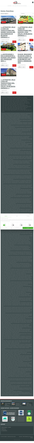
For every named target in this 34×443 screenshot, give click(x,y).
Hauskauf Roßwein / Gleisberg (28, 356)
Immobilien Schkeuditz (20, 361)
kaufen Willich (14, 385)
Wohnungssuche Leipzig (5, 172)
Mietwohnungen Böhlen (14, 122)
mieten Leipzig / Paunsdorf (29, 317)
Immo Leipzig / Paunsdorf (25, 314)
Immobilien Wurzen (11, 390)
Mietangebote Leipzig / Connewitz (12, 204)
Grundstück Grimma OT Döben (13, 141)
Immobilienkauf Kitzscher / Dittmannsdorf (10, 167)
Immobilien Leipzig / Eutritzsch (15, 212)
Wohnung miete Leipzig (20, 171)
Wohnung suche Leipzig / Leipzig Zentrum (7, 265)
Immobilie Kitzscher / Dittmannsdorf (10, 166)
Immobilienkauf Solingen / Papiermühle (21, 371)
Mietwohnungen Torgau (14, 382)
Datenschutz (31, 436)
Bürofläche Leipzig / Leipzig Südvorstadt (15, 256)
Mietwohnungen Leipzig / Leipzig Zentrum (25, 263)
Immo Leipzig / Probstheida (26, 324)
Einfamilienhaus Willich (10, 386)
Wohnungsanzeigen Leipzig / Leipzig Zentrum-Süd (8, 285)
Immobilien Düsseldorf (4, 134)
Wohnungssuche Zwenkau (18, 393)
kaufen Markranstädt (4, 352)
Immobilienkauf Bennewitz (10, 114)
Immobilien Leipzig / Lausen (5, 255)
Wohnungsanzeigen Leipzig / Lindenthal (15, 300)
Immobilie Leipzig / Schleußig (7, 332)
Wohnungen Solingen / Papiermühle (6, 369)
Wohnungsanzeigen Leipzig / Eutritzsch (15, 211)
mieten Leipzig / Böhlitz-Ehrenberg (22, 202)
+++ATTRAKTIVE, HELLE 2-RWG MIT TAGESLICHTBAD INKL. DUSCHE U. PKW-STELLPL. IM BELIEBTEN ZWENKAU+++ (25, 31)
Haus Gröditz (7, 149)
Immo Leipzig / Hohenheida (5, 235)
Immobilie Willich (18, 385)
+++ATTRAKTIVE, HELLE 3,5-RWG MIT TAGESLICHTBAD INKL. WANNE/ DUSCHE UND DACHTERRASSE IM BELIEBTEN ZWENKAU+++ (8, 32)
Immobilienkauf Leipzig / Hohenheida (6, 241)
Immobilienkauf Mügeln (4, 354)
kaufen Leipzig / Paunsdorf (22, 317)
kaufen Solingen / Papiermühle (24, 370)
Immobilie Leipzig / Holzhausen (12, 243)
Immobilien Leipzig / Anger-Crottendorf (11, 194)
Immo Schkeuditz (4, 359)
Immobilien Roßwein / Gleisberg (20, 356)
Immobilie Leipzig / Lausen (29, 254)
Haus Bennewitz (8, 113)
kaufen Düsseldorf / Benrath (23, 138)
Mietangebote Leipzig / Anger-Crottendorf (15, 189)
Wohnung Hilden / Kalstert (16, 153)
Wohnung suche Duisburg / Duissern (26, 129)
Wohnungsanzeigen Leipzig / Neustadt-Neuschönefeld (14, 310)
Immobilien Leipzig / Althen (21, 182)
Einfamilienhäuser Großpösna (24, 144)
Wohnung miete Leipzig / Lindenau (16, 294)
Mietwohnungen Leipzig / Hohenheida (22, 235)
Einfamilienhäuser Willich (16, 386)
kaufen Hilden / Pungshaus (15, 158)
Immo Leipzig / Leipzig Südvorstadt (6, 257)
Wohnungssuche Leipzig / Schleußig (6, 331)
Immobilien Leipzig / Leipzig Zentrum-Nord (21, 273)
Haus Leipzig (20, 172)
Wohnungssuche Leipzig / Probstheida (24, 325)
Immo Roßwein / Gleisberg (15, 355)
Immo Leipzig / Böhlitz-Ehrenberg (6, 198)
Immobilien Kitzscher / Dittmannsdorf (19, 166)
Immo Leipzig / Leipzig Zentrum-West (6, 287)
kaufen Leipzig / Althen (8, 182)
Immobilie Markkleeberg (16, 347)
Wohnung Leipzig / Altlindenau (24, 187)
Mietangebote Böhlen (8, 122)
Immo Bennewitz (4, 113)
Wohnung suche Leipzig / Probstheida (14, 325)
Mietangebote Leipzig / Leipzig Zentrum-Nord (16, 269)
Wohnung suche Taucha (27, 374)
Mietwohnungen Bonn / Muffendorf (20, 115)
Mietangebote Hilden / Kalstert (11, 151)
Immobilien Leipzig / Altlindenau (16, 188)
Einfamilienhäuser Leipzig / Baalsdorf (6, 197)
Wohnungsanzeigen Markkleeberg (21, 346)
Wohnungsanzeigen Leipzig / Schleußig (15, 331)
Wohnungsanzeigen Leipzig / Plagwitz (8, 322)
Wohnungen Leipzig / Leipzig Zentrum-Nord (22, 270)
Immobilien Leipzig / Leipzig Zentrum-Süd (18, 286)
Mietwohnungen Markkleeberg (5, 345)
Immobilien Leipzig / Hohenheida (17, 240)
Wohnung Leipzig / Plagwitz (16, 322)
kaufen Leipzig (28, 172)
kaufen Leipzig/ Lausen (8, 338)
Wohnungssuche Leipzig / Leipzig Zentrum (17, 265)
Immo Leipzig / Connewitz (5, 204)
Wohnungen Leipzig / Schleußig (8, 330)
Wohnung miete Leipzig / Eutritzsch (16, 210)
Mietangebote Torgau (8, 382)
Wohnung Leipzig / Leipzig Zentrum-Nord (21, 272)
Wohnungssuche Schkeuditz (19, 360)
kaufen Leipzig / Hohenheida (22, 239)
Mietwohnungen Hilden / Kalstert (19, 151)
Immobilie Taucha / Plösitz (28, 378)
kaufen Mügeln (15, 353)
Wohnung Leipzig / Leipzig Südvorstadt (13, 261)
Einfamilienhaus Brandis (11, 121)
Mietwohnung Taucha (4, 374)
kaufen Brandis (15, 120)
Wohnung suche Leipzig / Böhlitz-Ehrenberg (10, 201)
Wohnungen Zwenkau (27, 392)
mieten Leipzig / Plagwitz (23, 322)
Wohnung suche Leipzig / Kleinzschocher (6, 248)
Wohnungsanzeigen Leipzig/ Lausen (24, 337)
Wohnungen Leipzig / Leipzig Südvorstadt (17, 258)
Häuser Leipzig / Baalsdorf (26, 195)
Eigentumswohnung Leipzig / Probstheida (18, 324)
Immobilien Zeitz (14, 391)
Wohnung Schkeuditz (4, 361)
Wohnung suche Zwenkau (11, 393)
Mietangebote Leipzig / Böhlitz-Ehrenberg (15, 198)
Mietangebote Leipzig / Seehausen (23, 333)
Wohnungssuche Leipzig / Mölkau (16, 303)
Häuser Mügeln (11, 353)
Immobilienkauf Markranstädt (23, 352)
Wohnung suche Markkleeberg (5, 346)
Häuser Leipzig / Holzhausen (27, 242)
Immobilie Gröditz (19, 149)
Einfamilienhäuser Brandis (17, 121)
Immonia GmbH (13, 436)
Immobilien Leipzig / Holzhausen (21, 243)
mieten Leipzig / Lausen (22, 254)
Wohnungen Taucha (9, 374)
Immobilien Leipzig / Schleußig (15, 332)
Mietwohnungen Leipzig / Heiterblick (21, 231)
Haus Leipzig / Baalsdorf (19, 195)
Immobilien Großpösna (29, 143)
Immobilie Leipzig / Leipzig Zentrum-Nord (10, 273)
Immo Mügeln (3, 353)
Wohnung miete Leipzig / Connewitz (17, 205)
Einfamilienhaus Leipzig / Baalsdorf (25, 196)
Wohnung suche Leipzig (26, 171)
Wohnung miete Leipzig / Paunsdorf (6, 316)
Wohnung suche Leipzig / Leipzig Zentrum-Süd (10, 284)
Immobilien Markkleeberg (22, 347)
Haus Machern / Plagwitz (11, 340)
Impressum (20, 436)
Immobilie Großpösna (23, 143)
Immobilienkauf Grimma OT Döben (21, 142)
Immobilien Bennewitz (28, 113)
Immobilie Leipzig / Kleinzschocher (26, 249)
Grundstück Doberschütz (11, 126)
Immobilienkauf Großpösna (10, 144)
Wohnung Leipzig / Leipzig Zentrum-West (21, 291)
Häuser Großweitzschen (16, 145)
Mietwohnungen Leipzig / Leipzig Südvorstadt (26, 257)
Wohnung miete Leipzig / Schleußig (16, 330)
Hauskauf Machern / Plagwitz (17, 341)
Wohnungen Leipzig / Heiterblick (8, 232)
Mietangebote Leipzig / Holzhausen (13, 242)
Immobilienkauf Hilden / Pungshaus (9, 159)
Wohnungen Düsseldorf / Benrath (6, 137)
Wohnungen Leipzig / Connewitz (8, 205)
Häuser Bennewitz (12, 113)
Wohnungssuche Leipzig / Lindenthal (6, 300)
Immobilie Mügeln (19, 353)
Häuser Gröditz (11, 149)
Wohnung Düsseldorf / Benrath (15, 138)
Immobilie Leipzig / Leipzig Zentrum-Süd (8, 286)
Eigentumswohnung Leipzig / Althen (15, 180)
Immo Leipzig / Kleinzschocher (5, 246)
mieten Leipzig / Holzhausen (5, 243)
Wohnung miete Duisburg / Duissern (16, 129)
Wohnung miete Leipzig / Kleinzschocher (25, 247)
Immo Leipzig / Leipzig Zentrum (5, 263)
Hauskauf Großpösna (4, 144)
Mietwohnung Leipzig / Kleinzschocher (6, 247)
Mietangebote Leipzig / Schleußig (12, 329)
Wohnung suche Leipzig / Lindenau (25, 294)
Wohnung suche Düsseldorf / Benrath (14, 137)
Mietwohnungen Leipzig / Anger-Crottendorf (26, 189)
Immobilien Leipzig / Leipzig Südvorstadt (11, 262)
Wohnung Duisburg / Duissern (24, 130)
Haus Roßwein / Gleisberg (22, 355)
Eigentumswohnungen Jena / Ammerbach (7, 160)
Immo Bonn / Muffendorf (5, 115)
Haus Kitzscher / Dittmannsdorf (13, 165)
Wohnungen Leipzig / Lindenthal (8, 299)
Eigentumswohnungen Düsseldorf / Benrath (7, 136)
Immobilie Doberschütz (28, 126)
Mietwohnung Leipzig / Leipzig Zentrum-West (11, 288)
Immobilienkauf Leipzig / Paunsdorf (21, 318)
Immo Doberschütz (17, 126)
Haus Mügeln (7, 353)
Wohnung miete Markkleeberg (27, 345)
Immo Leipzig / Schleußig (5, 329)
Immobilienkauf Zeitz (19, 391)
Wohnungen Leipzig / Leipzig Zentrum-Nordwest (24, 276)
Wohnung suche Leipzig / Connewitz (26, 205)
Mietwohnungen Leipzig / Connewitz (21, 204)
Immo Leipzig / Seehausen (15, 333)
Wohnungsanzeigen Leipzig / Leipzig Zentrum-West (9, 291)
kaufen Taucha (29, 375)
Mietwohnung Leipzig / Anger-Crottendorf (7, 190)
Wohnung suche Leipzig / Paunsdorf (15, 316)
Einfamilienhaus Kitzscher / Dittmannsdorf (21, 167)
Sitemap (31, 437)
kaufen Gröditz (15, 149)
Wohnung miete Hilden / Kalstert (13, 152)
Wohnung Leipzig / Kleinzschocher (10, 249)
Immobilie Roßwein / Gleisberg (12, 356)
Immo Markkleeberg (22, 344)
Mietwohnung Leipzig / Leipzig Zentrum (6, 264)
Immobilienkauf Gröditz (4, 150)
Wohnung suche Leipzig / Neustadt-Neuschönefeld (18, 309)
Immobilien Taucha (12, 376)
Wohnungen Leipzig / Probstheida (6, 325)
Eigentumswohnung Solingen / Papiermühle (18, 368)
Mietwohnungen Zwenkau (15, 392)
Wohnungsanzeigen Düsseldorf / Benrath (7, 138)
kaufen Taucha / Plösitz (21, 378)
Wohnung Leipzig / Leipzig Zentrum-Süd (19, 285)
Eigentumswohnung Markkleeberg (15, 344)
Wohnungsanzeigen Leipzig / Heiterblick (15, 233)
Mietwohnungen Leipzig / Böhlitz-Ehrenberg (25, 198)
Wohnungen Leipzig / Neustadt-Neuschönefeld (23, 308)
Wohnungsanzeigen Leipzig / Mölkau (25, 303)
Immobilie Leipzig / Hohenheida (9, 240)
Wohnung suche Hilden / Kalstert (21, 152)
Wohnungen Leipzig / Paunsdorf (28, 315)
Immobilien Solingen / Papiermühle (12, 371)
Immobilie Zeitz (10, 391)
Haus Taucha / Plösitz (10, 378)
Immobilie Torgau (4, 384)
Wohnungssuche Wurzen (15, 389)
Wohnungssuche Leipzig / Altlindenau (6, 187)
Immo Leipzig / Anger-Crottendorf (6, 189)
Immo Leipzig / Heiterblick (5, 231)
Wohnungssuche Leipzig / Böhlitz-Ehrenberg (20, 201)
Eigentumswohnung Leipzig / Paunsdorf (17, 314)
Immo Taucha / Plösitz (4, 378)
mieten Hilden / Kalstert (22, 153)
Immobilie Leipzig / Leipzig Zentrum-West (10, 292)
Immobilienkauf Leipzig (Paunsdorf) (9, 179)
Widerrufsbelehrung (26, 436)
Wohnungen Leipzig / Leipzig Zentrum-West (22, 288)
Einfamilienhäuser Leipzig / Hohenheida (25, 241)
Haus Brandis (7, 120)
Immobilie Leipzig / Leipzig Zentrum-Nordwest (22, 279)
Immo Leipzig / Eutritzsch (5, 209)
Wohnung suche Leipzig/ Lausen (8, 337)
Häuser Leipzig (24, 172)
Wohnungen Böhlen (25, 122)
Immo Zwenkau (3, 392)
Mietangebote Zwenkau (8, 392)
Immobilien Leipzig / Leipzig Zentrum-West (21, 292)
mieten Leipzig (3, 173)
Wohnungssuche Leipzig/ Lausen (16, 337)
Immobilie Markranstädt (10, 352)
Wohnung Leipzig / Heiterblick (24, 233)
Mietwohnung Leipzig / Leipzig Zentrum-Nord (11, 270)
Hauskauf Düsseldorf (10, 134)
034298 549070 (9, 5)
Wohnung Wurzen (27, 389)
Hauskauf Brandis (29, 120)
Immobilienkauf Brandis (4, 121)
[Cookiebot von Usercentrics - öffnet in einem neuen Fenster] (28, 214)
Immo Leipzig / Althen (22, 180)
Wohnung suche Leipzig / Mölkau (8, 303)
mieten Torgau (29, 383)
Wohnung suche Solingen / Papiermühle (15, 369)
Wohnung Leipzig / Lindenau (23, 295)
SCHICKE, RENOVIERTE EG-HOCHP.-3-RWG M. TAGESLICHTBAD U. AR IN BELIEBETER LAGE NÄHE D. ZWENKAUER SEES (25, 58)
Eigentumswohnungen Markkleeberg (6, 344)
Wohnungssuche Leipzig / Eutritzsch (6, 211)
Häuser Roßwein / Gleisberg (28, 355)
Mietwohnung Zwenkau (21, 392)
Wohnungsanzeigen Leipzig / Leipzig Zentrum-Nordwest (17, 278)
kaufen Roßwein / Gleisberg (5, 356)
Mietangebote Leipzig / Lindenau (12, 293)
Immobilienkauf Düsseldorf (16, 134)
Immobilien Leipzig (12, 173)
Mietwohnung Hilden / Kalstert (27, 151)
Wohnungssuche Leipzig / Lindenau (6, 295)
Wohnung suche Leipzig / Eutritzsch (25, 210)
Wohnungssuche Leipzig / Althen (15, 181)
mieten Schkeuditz (9, 361)
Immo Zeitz (3, 391)
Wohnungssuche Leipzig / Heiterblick (6, 233)
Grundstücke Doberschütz (5, 126)
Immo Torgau (3, 382)
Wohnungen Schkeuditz (29, 359)
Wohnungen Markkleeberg (20, 345)
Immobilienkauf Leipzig (18, 173)
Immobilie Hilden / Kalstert (29, 153)
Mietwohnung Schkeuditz (23, 359)
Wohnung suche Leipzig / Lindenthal (26, 299)
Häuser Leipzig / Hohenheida (15, 239)
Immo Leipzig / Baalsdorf (5, 195)
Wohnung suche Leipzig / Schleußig (25, 330)
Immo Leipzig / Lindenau (5, 293)
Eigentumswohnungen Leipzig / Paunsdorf (7, 314)
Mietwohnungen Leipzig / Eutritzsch (21, 209)
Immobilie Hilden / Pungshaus (22, 158)
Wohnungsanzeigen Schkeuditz (26, 360)
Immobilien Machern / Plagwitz (10, 341)
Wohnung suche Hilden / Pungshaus (11, 157)
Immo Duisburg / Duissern (5, 128)
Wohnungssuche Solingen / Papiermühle (25, 369)
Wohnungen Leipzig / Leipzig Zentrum (16, 264)
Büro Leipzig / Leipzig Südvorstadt (6, 256)
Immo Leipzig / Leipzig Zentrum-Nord (6, 269)
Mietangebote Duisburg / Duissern (12, 128)
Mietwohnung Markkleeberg (12, 345)
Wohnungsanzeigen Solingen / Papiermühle (7, 370)
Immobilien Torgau (8, 384)
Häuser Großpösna (13, 143)
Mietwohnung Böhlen (19, 122)
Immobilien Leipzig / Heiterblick (16, 234)
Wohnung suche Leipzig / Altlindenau (26, 186)
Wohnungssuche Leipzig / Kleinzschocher (17, 248)
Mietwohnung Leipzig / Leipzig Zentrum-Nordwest (13, 276)
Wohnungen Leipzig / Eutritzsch (8, 210)
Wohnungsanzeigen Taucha (11, 375)
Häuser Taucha (25, 375)
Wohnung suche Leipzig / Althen (7, 181)
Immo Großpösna (4, 143)
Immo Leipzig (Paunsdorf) (25, 175)
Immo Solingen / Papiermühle (27, 368)
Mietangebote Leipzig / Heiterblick (12, 231)
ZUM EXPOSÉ (14, 42)
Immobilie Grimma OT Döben (5, 142)
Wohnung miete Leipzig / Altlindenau (17, 186)
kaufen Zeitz (6, 391)
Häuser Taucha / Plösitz (16, 378)
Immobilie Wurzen (6, 390)
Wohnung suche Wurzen (8, 389)
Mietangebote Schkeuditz (9, 359)
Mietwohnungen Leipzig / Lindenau (20, 293)
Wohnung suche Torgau (6, 383)
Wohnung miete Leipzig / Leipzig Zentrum (26, 264)
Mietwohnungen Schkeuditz (16, 359)
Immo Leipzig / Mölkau (23, 302)
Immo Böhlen (3, 122)
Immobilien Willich (23, 385)
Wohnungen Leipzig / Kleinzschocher (15, 247)
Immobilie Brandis (19, 120)
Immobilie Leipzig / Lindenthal (8, 301)
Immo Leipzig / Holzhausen (5, 242)
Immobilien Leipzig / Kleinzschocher (6, 250)
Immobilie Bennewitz (22, 113)
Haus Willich (6, 385)
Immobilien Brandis (24, 120)
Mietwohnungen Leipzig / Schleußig (20, 329)
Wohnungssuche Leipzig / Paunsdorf (24, 316)
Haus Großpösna (8, 143)
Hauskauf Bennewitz (4, 114)
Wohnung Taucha (17, 375)
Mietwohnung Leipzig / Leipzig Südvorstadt (7, 258)
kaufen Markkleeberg (4, 347)
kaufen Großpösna (18, 143)
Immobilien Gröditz (24, 149)
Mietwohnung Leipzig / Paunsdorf (20, 315)
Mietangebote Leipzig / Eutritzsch (12, 209)
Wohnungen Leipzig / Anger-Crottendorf (17, 190)
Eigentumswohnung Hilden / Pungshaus (17, 156)
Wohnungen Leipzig (9, 171)
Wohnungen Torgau (25, 382)
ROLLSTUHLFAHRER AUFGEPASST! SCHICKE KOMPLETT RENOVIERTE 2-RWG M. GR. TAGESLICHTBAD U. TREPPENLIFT (18, 405)
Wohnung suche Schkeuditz (12, 360)
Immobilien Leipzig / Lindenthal (16, 301)
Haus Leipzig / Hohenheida (8, 239)
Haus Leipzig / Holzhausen (20, 242)
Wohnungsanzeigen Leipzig (11, 172)
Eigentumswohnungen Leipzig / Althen (6, 180)
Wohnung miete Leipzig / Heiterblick (17, 232)
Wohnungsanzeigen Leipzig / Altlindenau (16, 187)
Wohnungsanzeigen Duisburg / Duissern (16, 130)
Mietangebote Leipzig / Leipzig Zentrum (14, 263)
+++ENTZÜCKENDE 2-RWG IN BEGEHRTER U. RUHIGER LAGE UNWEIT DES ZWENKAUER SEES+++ (8, 57)
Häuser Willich (10, 385)
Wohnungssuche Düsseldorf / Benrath (24, 137)
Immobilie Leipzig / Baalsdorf (9, 196)
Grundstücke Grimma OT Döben (5, 141)
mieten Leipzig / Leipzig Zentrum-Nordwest (12, 279)
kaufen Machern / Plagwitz (24, 340)
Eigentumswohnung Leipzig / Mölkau (16, 302)
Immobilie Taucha (8, 376)
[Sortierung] (26, 13)
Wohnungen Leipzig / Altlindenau (9, 186)
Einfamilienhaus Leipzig (24, 173)
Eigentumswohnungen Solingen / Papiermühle (7, 368)
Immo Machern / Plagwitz (5, 340)
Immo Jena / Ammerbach (25, 160)
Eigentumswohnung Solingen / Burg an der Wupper (21, 362)
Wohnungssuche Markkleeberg (13, 346)
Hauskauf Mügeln (29, 353)
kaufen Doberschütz (22, 126)
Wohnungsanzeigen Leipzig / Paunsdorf (6, 317)
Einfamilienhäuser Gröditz (17, 150)
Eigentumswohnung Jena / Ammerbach (16, 160)
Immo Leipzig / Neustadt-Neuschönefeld (6, 307)
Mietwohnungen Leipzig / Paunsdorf (11, 315)
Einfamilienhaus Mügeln (10, 354)
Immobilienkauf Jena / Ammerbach (9, 164)
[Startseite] (17, 2)
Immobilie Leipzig (8, 173)
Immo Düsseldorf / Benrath (26, 136)
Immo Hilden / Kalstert (4, 151)
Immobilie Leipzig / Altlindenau (8, 188)
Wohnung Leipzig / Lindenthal (24, 300)
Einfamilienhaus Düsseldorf (23, 134)
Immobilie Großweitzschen (28, 145)
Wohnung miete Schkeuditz (5, 360)
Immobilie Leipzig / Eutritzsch (7, 212)
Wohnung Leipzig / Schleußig (23, 331)
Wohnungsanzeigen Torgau (19, 383)
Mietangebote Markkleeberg (28, 344)
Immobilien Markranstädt (16, 352)
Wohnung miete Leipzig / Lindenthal (17, 299)
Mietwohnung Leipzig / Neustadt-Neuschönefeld (11, 308)
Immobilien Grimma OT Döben (13, 142)
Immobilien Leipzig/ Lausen (21, 338)
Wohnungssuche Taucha (5, 375)
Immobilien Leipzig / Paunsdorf (13, 318)
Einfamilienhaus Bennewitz (17, 114)
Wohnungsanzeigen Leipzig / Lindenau (15, 295)
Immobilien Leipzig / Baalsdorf (17, 196)
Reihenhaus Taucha (15, 374)
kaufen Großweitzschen (22, 145)
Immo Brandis (3, 120)
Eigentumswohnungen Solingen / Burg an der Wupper (8, 362)
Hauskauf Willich (27, 385)
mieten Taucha (3, 376)
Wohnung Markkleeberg (29, 346)
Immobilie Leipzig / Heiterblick (8, 234)
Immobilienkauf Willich (4, 386)
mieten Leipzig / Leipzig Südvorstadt (23, 261)
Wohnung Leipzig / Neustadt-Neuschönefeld (26, 310)
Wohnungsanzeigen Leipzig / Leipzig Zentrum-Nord (9, 272)
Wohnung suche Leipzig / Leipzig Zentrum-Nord (15, 271)
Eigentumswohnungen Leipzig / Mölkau (6, 302)
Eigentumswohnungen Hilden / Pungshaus (7, 156)
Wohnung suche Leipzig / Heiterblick (26, 232)
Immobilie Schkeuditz (14, 361)
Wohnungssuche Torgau (13, 383)
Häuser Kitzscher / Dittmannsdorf (22, 165)
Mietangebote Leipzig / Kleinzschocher (14, 246)
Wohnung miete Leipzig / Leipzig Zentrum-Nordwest (8, 277)
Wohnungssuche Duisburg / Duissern (6, 130)
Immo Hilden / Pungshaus (25, 156)
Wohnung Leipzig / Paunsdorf (15, 317)
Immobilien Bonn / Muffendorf (15, 119)
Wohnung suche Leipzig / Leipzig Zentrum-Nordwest (21, 277)
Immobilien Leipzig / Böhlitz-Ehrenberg (11, 203)
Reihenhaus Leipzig (14, 171)
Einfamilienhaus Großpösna (17, 144)
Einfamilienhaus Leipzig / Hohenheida (15, 241)
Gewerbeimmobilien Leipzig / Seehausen (6, 333)
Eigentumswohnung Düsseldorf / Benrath (17, 136)
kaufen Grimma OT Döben (27, 141)
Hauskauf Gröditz (29, 149)
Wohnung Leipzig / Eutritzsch (23, 211)
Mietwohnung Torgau (19, 382)
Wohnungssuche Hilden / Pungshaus (20, 157)
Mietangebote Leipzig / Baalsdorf (12, 195)
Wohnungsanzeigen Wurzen (21, 389)
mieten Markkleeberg (9, 347)
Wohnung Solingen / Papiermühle (17, 370)
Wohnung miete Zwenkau (5, 393)
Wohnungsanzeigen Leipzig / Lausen (8, 254)
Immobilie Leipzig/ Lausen (15, 338)
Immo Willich (3, 385)
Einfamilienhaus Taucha (29, 376)
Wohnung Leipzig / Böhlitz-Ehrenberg (12, 202)
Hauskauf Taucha (17, 376)
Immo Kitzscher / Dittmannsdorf (5, 165)
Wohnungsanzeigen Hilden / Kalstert (8, 153)
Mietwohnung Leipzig (4, 171)
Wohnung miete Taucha (20, 374)
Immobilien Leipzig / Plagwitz (7, 323)
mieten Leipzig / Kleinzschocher (18, 249)
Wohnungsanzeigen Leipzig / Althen (24, 181)
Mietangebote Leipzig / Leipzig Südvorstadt (15, 257)
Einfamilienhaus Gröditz (10, 150)
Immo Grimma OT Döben (21, 141)
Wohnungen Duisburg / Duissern (8, 129)
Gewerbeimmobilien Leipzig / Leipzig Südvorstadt (26, 256)
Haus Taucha (21, 375)
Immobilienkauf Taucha (22, 376)
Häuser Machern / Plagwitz (18, 340)
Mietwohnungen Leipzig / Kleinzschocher (24, 246)
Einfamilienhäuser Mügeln (17, 354)
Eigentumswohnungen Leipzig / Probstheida (7, 324)
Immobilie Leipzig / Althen (15, 182)
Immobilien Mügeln (24, 353)
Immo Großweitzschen (4, 145)
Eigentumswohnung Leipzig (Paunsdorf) (17, 175)
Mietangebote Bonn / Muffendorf (12, 115)
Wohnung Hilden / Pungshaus (8, 158)
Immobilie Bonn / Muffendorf (8, 119)
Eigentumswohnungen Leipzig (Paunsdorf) (7, 175)
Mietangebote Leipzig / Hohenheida (13, 235)
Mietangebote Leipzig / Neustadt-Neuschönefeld (17, 307)
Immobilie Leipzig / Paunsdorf (5, 318)
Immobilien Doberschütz (5, 127)
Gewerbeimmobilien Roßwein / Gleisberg (6, 355)
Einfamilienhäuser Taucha (5, 377)
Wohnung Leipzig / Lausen (16, 254)
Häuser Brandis (11, 120)
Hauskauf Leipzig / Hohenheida (25, 240)
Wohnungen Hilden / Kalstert (5, 152)
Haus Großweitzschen (10, 145)
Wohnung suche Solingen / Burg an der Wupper (23, 363)
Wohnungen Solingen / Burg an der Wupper (12, 363)
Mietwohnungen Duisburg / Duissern (21, 128)
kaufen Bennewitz (17, 113)
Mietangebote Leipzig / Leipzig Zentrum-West (16, 287)
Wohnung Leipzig (17, 172)
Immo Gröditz (3, 149)
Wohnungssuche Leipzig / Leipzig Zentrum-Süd (22, 284)
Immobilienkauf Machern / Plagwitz (26, 341)
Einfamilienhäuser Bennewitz (24, 114)
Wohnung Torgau (25, 383)
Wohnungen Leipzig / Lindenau (8, 294)
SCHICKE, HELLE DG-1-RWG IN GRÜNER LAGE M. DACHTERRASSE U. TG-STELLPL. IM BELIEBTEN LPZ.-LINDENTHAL (8, 405)
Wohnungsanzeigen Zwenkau (25, 393)
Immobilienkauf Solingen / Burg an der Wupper (12, 367)
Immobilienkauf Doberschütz (11, 127)
